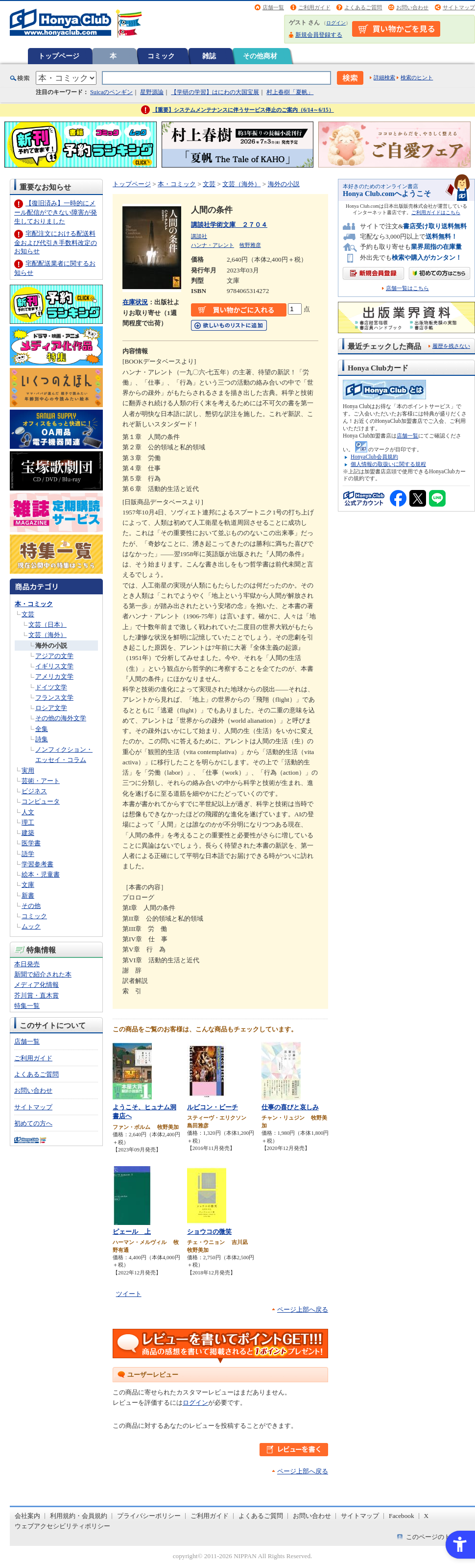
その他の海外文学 (60, 718)
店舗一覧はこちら (407, 288)
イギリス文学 (54, 666)
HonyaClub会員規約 (374, 457)
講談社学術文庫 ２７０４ (229, 224)
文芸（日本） (47, 624)
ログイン (336, 22)
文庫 (28, 884)
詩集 (41, 739)
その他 (31, 905)
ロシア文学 (51, 707)
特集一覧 (27, 1005)
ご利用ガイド (314, 7)
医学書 (31, 843)
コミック (161, 56)
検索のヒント (417, 77)
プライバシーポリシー (149, 1515)
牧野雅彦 (250, 245)
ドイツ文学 (51, 687)
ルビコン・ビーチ (212, 1107)
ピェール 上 (132, 1231)
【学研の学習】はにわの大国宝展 (215, 92)
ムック (31, 926)
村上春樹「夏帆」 (289, 92)
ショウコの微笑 (209, 1231)
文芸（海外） (47, 634)
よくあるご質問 (363, 7)
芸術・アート (41, 780)
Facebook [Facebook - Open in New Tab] (401, 1515)
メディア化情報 (36, 984)
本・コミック (34, 604)
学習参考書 (37, 864)
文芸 (28, 614)
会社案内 (27, 1515)
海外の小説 (51, 645)
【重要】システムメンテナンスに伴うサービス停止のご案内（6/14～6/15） (243, 110)
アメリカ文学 (54, 676)
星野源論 (152, 92)
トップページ (58, 56)
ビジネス (34, 791)
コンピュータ (41, 801)
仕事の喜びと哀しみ (290, 1107)
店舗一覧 (273, 7)
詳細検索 (384, 77)
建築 (28, 832)
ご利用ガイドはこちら (435, 212)
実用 (28, 770)
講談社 (199, 236)
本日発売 (27, 964)
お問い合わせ (412, 7)
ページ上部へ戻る (302, 1309)
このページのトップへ (438, 1537)
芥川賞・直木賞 (36, 995)
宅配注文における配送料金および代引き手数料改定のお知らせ (55, 242)
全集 (41, 729)
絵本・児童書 (41, 874)
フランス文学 (54, 697)
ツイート (129, 1293)
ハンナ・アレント (212, 245)
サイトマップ (459, 7)
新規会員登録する (318, 34)
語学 (28, 853)
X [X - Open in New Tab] (426, 1515)
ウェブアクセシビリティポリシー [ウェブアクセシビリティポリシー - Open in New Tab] (62, 1526)
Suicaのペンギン (111, 92)
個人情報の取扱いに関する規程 (388, 464)
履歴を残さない (451, 346)
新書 (28, 895)
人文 (28, 812)
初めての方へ (33, 1123)
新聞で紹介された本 (42, 974)
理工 (28, 822)
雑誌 (209, 56)
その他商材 (260, 56)
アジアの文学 (54, 656)
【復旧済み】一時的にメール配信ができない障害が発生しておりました (55, 211)
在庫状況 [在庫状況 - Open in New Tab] (135, 302)
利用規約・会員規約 (78, 1515)
